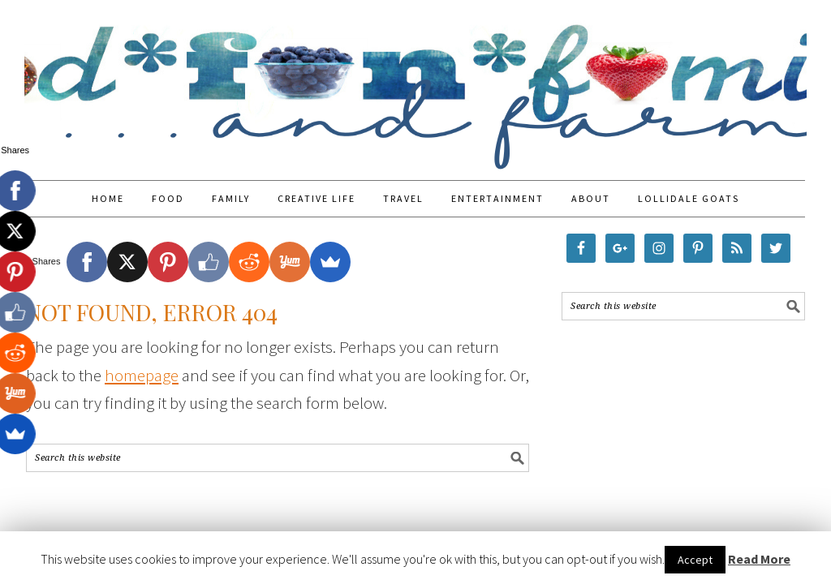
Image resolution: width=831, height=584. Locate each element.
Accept (695, 559)
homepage (142, 375)
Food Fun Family (415, 82)
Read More (759, 559)
